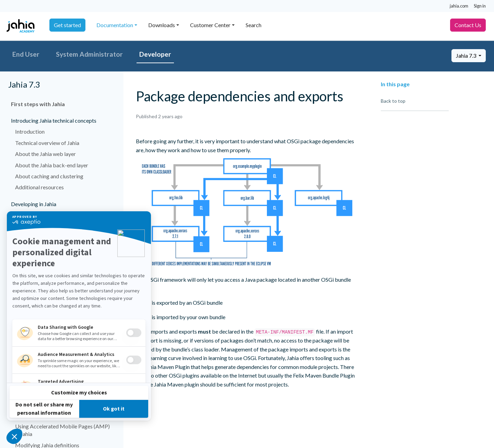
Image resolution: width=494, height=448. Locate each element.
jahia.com (459, 6)
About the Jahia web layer (45, 153)
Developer (155, 54)
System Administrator (89, 54)
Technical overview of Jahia (47, 142)
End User (25, 54)
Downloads (161, 25)
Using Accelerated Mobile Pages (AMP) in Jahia (62, 430)
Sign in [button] (480, 6)
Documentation (114, 25)
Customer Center (210, 25)
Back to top (393, 101)
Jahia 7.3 (466, 55)
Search (253, 25)
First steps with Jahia (38, 104)
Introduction (30, 131)
